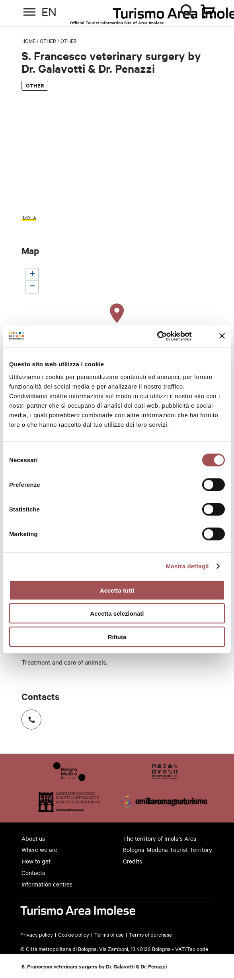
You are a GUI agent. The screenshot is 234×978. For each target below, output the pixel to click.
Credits (132, 861)
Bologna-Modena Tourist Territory (167, 850)
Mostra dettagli (187, 566)
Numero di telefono (28, 717)
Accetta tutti (117, 590)
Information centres (46, 884)
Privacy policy (36, 934)
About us (33, 838)
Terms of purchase (150, 934)
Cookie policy (73, 934)
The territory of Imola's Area (160, 838)
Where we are (39, 850)
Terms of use (109, 934)
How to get (36, 861)
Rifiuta (117, 636)
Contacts (33, 873)
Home (28, 40)
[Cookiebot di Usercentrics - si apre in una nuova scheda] (157, 336)
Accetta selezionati (117, 613)
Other (48, 40)
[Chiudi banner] (222, 336)
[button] (117, 313)
